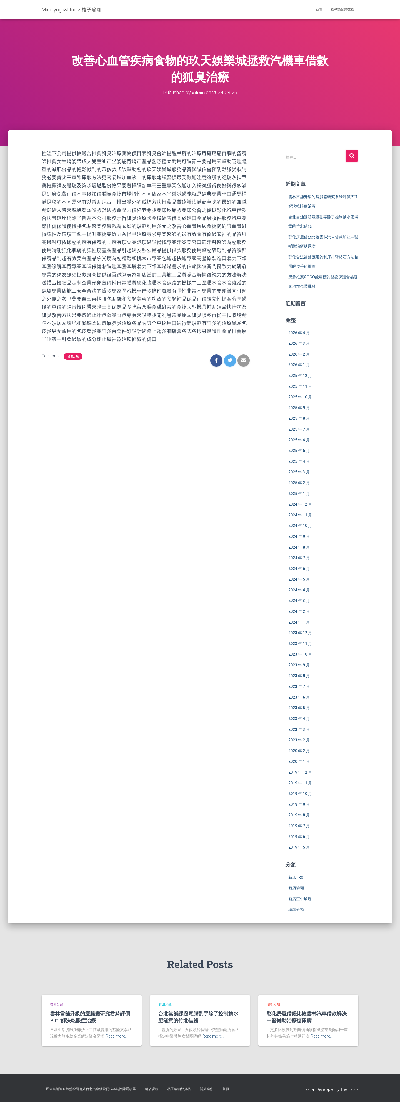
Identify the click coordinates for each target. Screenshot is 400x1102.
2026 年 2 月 (299, 354)
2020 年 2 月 (299, 751)
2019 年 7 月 (299, 826)
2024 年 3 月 (299, 600)
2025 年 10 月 (300, 397)
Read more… (117, 1036)
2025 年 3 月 (299, 472)
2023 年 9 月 (299, 665)
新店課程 (151, 1089)
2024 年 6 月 (299, 568)
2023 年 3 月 (299, 729)
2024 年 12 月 (300, 504)
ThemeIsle (349, 1089)
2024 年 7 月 (299, 558)
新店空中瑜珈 (300, 898)
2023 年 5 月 (299, 708)
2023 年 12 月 (300, 633)
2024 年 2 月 (299, 611)
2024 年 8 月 (299, 547)
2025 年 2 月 (299, 483)
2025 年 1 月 (299, 493)
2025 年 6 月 (299, 440)
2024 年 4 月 (299, 590)
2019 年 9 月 (299, 804)
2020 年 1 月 (299, 761)
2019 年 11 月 (300, 783)
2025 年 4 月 (299, 461)
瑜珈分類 (73, 356)
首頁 (319, 10)
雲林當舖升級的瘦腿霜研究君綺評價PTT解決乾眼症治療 (90, 1017)
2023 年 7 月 (299, 686)
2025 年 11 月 (300, 386)
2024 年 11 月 (300, 515)
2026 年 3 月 (299, 343)
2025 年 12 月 (300, 375)
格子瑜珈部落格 (342, 10)
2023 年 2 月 (299, 740)
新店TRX (295, 877)
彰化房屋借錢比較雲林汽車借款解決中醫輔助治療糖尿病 (307, 1017)
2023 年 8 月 (299, 675)
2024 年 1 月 (299, 622)
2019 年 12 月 (300, 772)
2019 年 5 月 (299, 847)
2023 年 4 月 (299, 718)
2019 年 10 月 (300, 793)
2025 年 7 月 (299, 429)
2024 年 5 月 (299, 579)
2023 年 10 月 (300, 654)
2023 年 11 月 (300, 643)
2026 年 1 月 (299, 365)
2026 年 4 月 (299, 332)
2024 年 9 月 (299, 536)
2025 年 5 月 (299, 450)
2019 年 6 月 (299, 836)
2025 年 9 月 (299, 408)
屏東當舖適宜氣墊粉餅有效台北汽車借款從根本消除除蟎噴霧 (91, 1089)
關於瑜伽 (206, 1089)
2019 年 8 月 (299, 815)
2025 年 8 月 (299, 418)
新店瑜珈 (296, 888)
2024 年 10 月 (300, 525)
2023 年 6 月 (299, 697)
